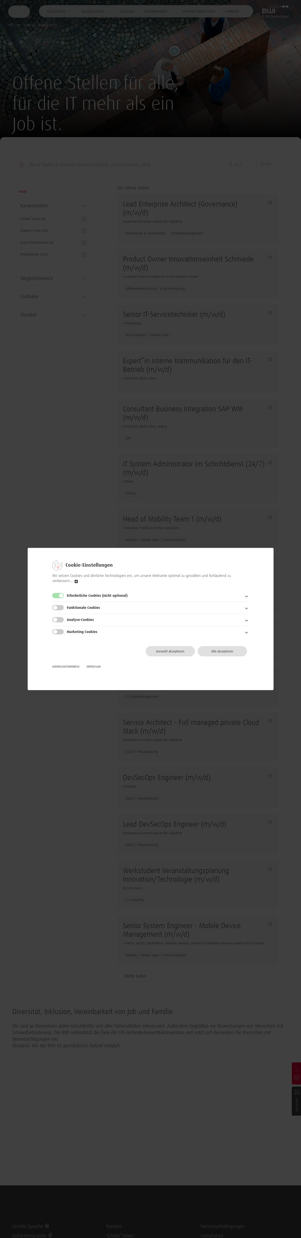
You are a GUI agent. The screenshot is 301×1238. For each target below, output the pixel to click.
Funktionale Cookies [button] (83, 608)
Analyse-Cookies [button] (80, 620)
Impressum (93, 666)
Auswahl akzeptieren (170, 651)
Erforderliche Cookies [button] (97, 596)
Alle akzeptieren (222, 651)
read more (76, 581)
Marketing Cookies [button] (82, 632)
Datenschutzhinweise (66, 666)
